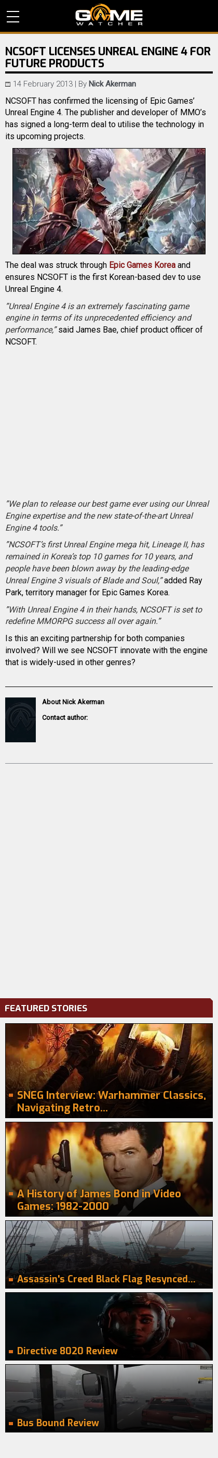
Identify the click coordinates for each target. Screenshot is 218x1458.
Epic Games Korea (142, 265)
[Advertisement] (109, 878)
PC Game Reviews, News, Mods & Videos (109, 15)
